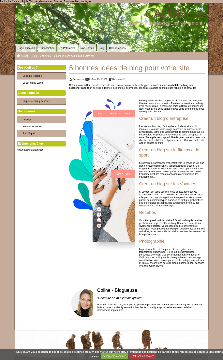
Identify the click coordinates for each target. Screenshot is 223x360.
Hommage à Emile (32, 126)
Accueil (24, 56)
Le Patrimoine (67, 48)
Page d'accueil (26, 48)
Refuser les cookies (143, 355)
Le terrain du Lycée (33, 82)
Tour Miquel (29, 133)
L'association (46, 48)
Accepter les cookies (114, 355)
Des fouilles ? (28, 67)
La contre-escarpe (32, 76)
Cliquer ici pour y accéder (36, 101)
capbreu (80, 79)
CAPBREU (173, 13)
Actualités (45, 56)
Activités (27, 119)
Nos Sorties (87, 48)
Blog (101, 48)
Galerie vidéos (117, 48)
